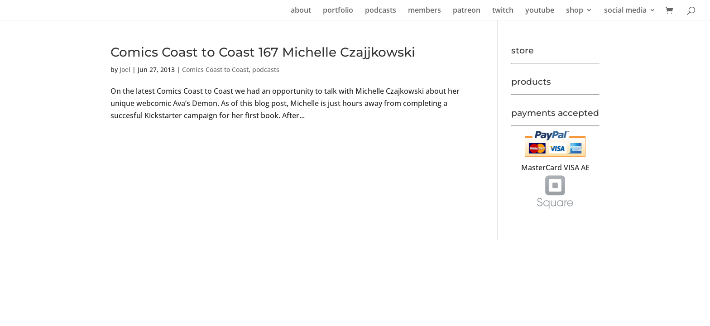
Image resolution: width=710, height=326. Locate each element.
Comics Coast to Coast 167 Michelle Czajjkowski (262, 52)
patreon (466, 11)
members (424, 11)
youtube (539, 11)
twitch (502, 11)
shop (574, 11)
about (301, 11)
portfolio (338, 11)
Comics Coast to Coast (215, 69)
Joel (125, 69)
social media (625, 11)
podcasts (380, 11)
